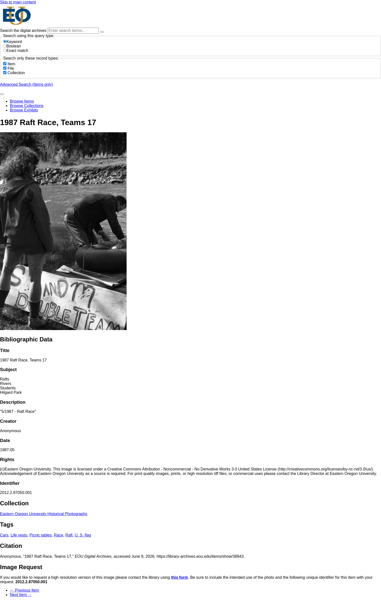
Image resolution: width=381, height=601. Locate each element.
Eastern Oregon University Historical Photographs (43, 514)
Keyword (12, 42)
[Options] (102, 32)
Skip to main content (18, 2)
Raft (68, 535)
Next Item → (21, 595)
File (10, 68)
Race (58, 535)
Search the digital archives (23, 30)
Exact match (15, 50)
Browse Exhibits (24, 110)
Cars (4, 535)
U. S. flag (83, 535)
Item (11, 64)
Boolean (12, 46)
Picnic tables (40, 535)
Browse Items (22, 101)
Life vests (19, 535)
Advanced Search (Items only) (26, 84)
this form (179, 577)
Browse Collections (27, 106)
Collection (16, 73)
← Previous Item (24, 590)
